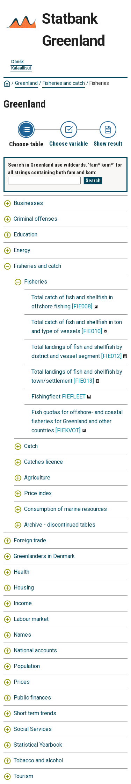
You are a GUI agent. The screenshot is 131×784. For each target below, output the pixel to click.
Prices (22, 682)
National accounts (35, 650)
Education (25, 234)
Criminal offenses (35, 218)
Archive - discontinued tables (59, 524)
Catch (31, 446)
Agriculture (37, 477)
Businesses (28, 203)
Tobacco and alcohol (38, 760)
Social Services (33, 729)
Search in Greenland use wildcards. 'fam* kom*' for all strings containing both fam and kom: (65, 169)
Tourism (23, 776)
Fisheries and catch (64, 83)
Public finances (32, 697)
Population (27, 666)
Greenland (26, 83)
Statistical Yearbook (38, 744)
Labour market (31, 619)
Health (21, 572)
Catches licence (43, 462)
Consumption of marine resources (65, 509)
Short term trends (35, 713)
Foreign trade (30, 540)
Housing (24, 587)
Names (22, 634)
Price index (38, 493)
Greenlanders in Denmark (44, 556)
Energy (22, 250)
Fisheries (99, 83)
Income (23, 603)
